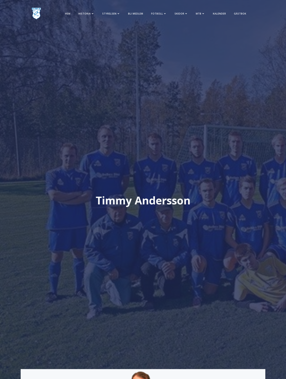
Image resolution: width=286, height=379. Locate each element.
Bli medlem (135, 13)
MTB (200, 13)
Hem (68, 13)
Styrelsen (111, 13)
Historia (86, 13)
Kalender (219, 13)
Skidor (181, 13)
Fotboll (159, 13)
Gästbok (240, 13)
